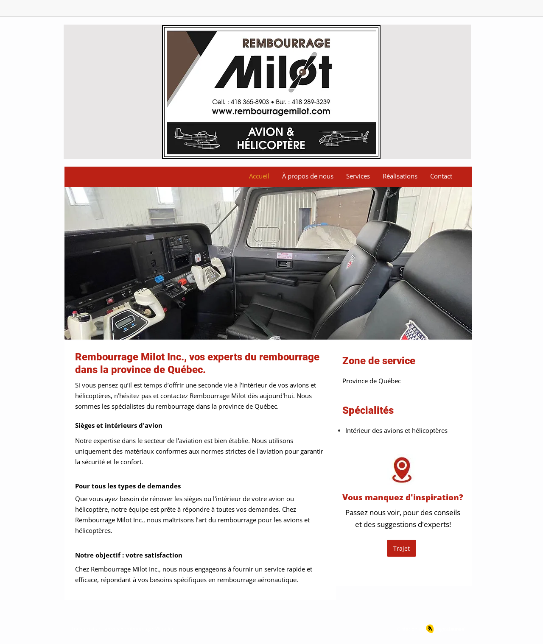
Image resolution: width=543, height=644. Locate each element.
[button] (268, 263)
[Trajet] (401, 548)
